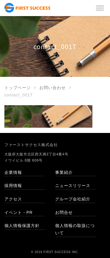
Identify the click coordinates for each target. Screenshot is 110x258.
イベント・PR (18, 212)
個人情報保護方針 (22, 225)
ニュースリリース (72, 185)
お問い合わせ (52, 87)
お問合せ (64, 212)
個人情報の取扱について (75, 229)
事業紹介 (64, 172)
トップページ (17, 87)
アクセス (13, 199)
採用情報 (13, 185)
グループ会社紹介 (72, 199)
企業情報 (13, 172)
